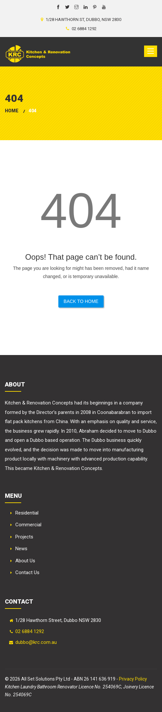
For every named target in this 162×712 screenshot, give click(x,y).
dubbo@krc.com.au (36, 642)
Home (12, 110)
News (21, 549)
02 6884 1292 (29, 631)
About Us (25, 561)
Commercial (28, 525)
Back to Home (81, 301)
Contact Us (27, 572)
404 (33, 110)
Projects (24, 537)
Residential (26, 513)
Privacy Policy (133, 679)
